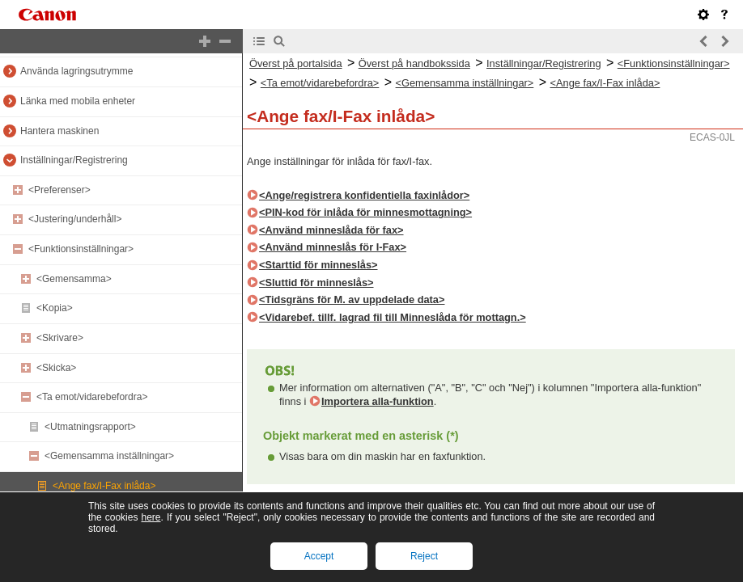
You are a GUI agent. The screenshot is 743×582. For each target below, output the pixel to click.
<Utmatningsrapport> (90, 426)
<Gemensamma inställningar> (109, 456)
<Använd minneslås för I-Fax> (332, 247)
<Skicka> (56, 367)
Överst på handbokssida (414, 63)
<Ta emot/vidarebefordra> (91, 397)
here (150, 517)
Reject (424, 556)
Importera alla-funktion (377, 401)
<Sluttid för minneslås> (316, 282)
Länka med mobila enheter (77, 101)
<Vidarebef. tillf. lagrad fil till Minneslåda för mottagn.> (392, 317)
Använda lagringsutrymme (76, 71)
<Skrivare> (59, 338)
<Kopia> (54, 308)
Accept (319, 556)
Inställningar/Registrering (74, 160)
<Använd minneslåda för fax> (331, 230)
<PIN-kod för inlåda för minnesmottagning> (365, 212)
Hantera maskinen (59, 131)
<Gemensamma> (74, 279)
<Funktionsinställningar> (81, 249)
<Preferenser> (59, 190)
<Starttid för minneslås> (318, 265)
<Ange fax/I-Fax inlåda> (104, 485)
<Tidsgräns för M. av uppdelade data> (351, 299)
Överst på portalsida (295, 63)
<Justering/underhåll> (74, 219)
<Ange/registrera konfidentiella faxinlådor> (364, 195)
